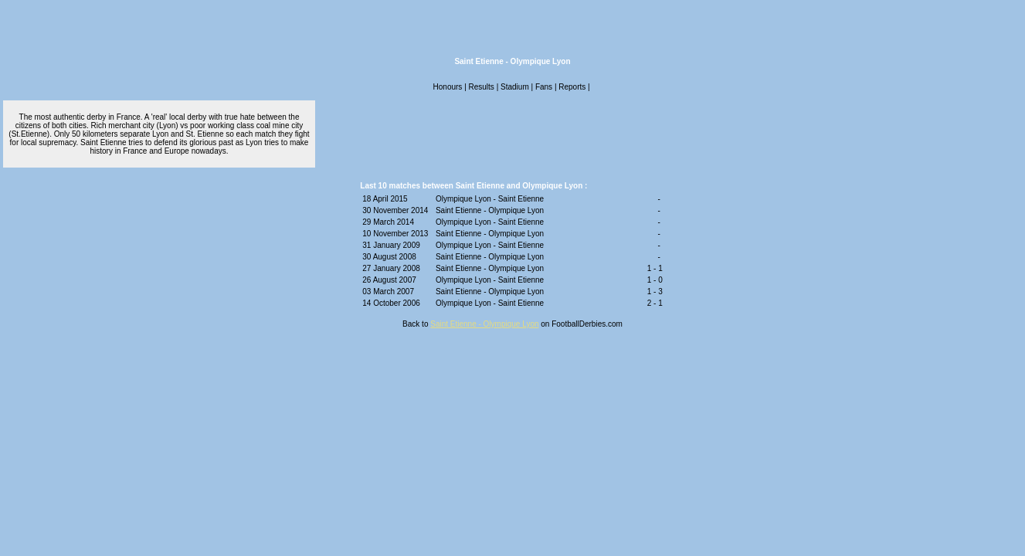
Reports (571, 87)
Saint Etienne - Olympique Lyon (484, 324)
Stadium (515, 87)
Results (481, 87)
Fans (543, 87)
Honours (448, 87)
